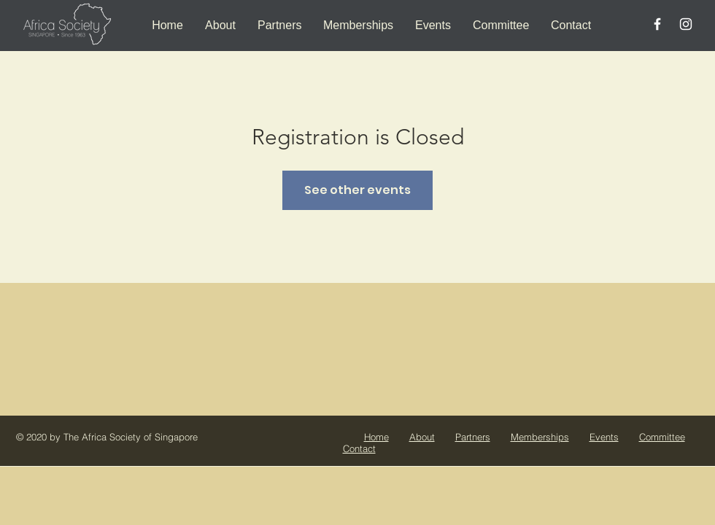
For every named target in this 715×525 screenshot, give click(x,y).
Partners (472, 437)
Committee (662, 437)
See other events (357, 190)
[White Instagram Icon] (686, 24)
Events (604, 437)
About (422, 437)
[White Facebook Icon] (657, 24)
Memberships (540, 437)
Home (376, 437)
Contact (359, 448)
